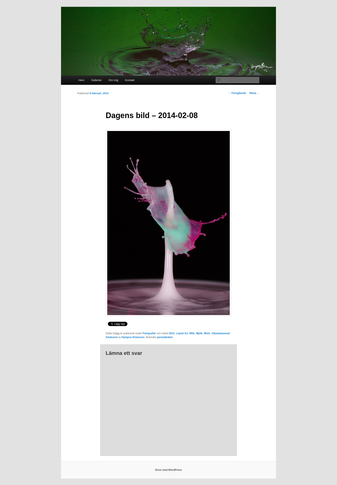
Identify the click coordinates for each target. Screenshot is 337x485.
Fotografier (149, 333)
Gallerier (96, 80)
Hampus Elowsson (133, 337)
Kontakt (130, 80)
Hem (81, 80)
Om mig (113, 80)
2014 (172, 333)
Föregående (237, 93)
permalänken (165, 337)
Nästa (254, 93)
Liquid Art (182, 333)
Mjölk (199, 333)
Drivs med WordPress (168, 469)
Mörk (207, 333)
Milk (192, 333)
